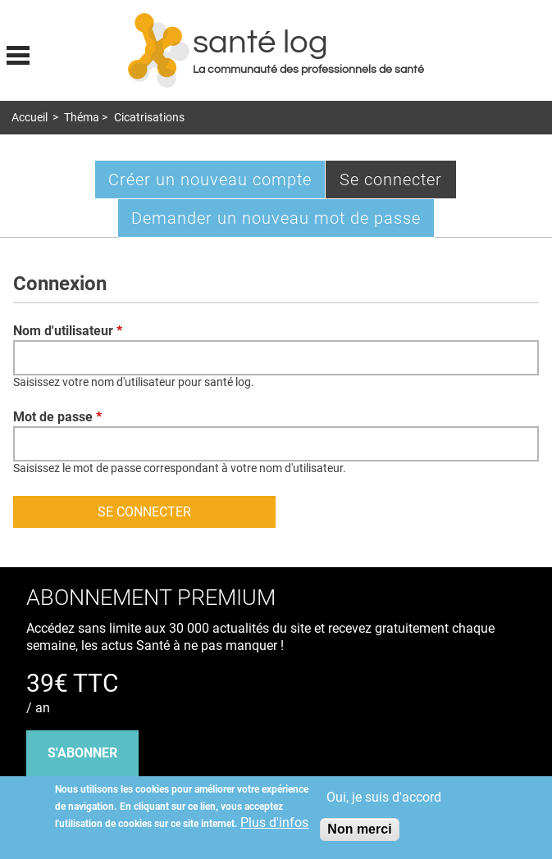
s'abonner (82, 753)
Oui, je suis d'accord (383, 797)
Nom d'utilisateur (67, 331)
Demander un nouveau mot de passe (276, 218)
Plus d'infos (274, 822)
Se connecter (398, 183)
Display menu (18, 53)
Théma (81, 118)
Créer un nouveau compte (210, 179)
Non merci (359, 829)
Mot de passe (57, 417)
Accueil (29, 118)
